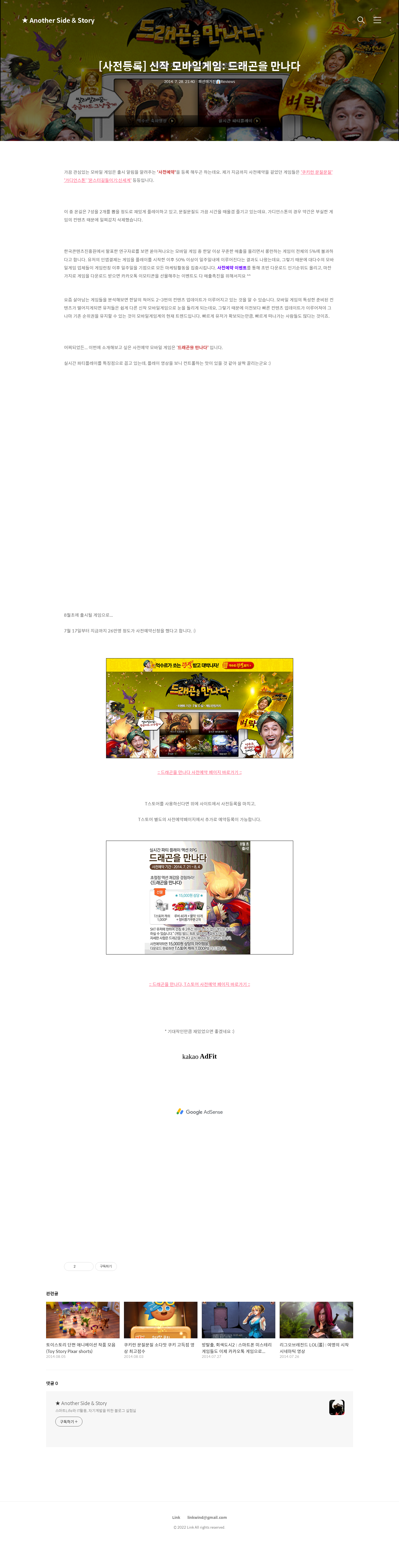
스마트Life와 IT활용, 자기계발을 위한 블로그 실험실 (95, 1410)
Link (176, 1517)
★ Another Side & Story (49, 20)
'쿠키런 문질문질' (317, 172)
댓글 (52, 1383)
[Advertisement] (199, 1112)
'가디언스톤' (75, 180)
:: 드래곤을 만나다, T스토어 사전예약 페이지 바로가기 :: (199, 984)
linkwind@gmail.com (207, 1517)
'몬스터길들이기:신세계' (110, 180)
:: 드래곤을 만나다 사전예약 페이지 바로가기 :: (200, 772)
